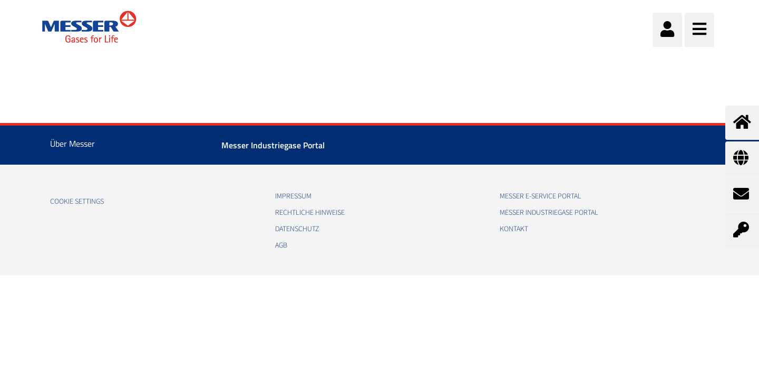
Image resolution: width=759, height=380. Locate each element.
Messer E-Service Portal (540, 196)
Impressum (293, 196)
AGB (281, 245)
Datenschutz (297, 229)
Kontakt (514, 229)
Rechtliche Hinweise (310, 212)
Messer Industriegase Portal (273, 145)
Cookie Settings (77, 201)
